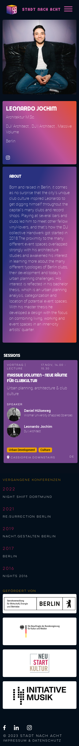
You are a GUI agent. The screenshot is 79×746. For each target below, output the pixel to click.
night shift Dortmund (27, 497)
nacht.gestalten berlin (29, 536)
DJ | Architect (32, 431)
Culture (45, 450)
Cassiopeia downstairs (33, 457)
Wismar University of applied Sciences (48, 415)
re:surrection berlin (27, 516)
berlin (10, 556)
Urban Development (22, 450)
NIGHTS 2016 (15, 576)
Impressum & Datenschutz (32, 740)
